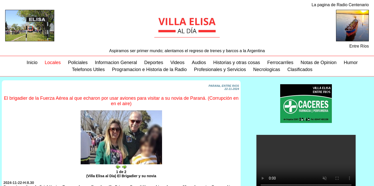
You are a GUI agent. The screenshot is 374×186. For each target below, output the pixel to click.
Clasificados (299, 69)
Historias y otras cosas (236, 62)
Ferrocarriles (280, 62)
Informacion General (116, 62)
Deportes (153, 62)
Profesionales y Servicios (220, 69)
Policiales (78, 62)
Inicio (32, 62)
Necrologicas (266, 69)
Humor (351, 62)
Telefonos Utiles (88, 69)
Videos (177, 62)
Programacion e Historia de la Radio (149, 69)
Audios (199, 62)
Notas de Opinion (319, 62)
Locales (53, 62)
